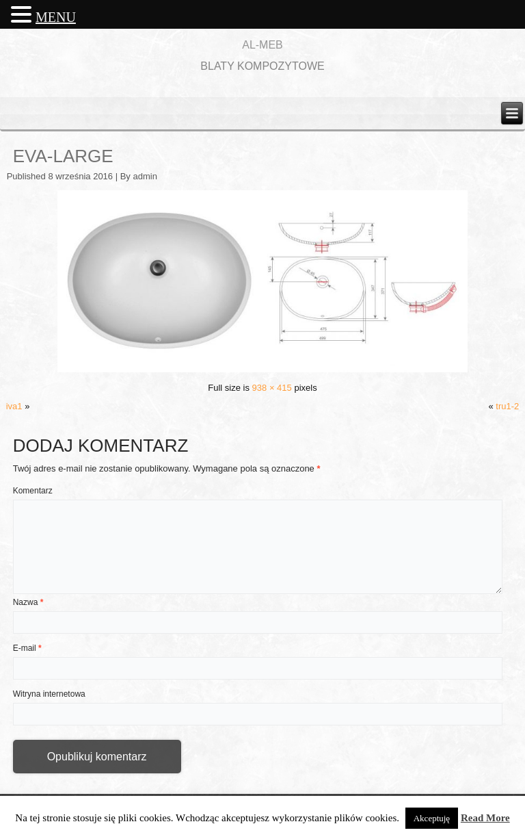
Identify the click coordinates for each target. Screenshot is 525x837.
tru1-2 (507, 406)
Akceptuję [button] (432, 818)
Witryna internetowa (49, 694)
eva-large (63, 156)
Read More (485, 817)
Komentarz (33, 490)
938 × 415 (272, 388)
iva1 (14, 406)
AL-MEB (262, 45)
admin (145, 176)
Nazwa (28, 602)
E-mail (27, 648)
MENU (56, 17)
